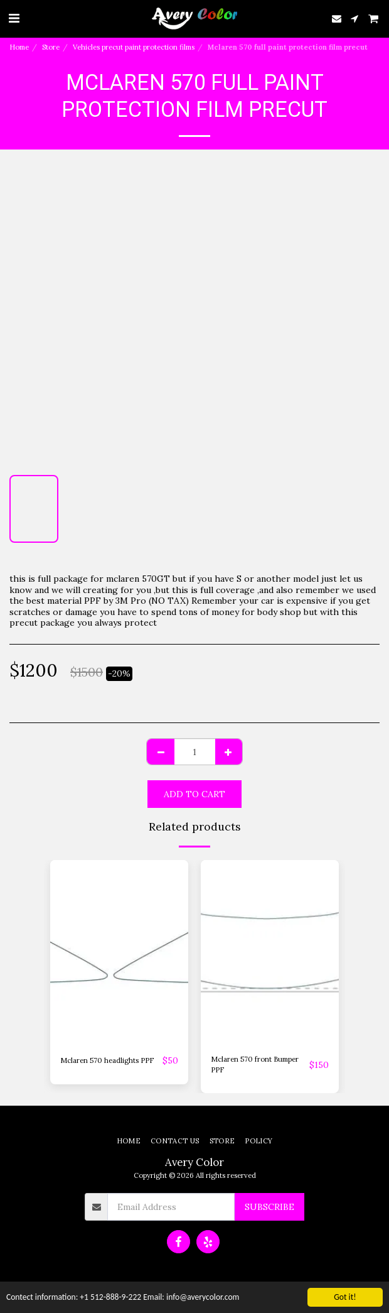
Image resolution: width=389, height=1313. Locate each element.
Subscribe (269, 1206)
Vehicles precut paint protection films (133, 47)
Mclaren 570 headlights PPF (107, 1060)
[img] (119, 952)
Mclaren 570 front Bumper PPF (255, 1064)
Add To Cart (194, 794)
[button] (13, 18)
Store (51, 47)
